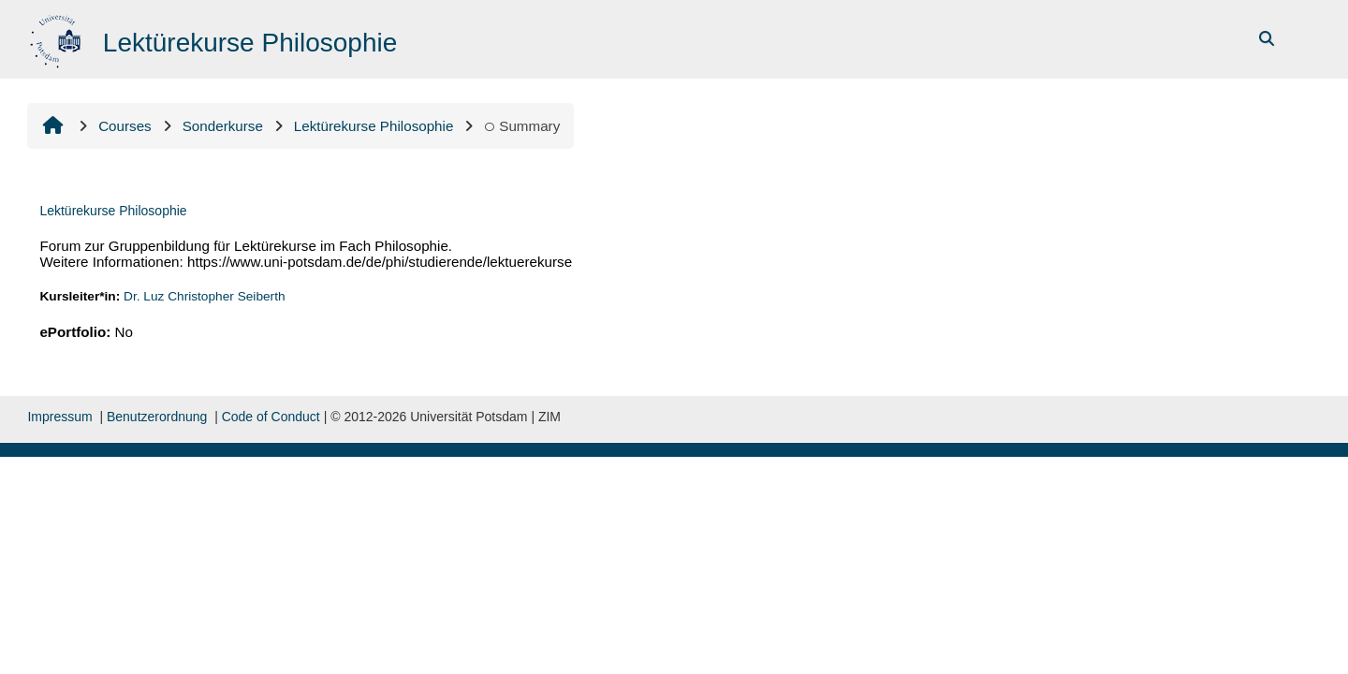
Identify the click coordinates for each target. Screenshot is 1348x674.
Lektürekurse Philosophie (112, 210)
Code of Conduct (271, 416)
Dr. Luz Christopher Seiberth (205, 296)
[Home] (57, 38)
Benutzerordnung (157, 416)
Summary (522, 126)
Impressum (59, 416)
